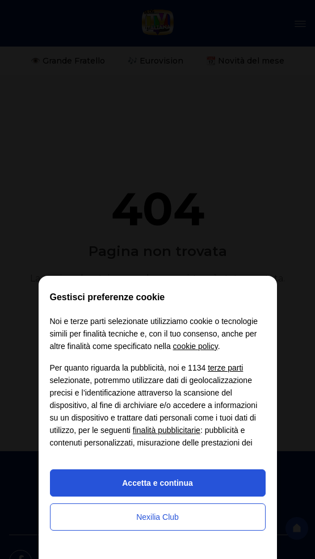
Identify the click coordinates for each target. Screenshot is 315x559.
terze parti (225, 367)
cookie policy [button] (195, 346)
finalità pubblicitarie (166, 430)
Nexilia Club (157, 517)
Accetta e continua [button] (157, 482)
